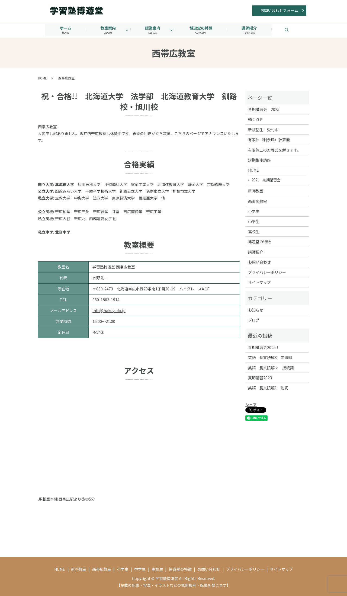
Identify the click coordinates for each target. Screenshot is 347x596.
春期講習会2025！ (263, 347)
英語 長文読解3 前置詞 (270, 357)
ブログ (253, 319)
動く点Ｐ (255, 119)
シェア (251, 404)
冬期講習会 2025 (263, 109)
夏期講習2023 (260, 377)
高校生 (253, 231)
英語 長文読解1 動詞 (268, 387)
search (296, 29)
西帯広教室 (257, 201)
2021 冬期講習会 (266, 179)
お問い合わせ (259, 261)
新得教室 (255, 190)
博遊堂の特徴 (202, 29)
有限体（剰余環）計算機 (269, 139)
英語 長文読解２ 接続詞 (271, 367)
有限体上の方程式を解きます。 (274, 149)
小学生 (253, 211)
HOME (42, 77)
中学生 (253, 221)
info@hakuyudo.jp (109, 310)
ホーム (63, 29)
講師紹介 (251, 29)
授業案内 (152, 29)
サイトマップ (259, 282)
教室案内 (107, 29)
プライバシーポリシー (267, 271)
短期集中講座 (259, 159)
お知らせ (255, 309)
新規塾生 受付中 (263, 129)
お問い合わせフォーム (279, 10)
